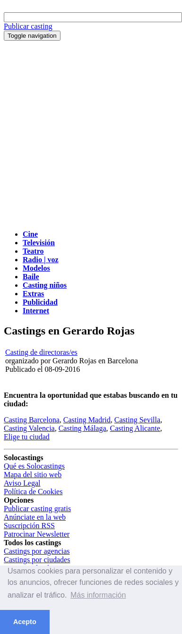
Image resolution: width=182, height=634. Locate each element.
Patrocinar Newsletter (36, 534)
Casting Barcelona (32, 420)
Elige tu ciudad (27, 437)
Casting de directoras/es (41, 352)
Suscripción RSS (29, 526)
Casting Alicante (135, 428)
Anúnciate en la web (35, 517)
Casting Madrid (87, 420)
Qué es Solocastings (34, 466)
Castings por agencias (37, 551)
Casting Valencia (29, 428)
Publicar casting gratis (37, 509)
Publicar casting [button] (28, 26)
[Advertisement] (88, 134)
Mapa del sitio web (32, 475)
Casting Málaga (82, 428)
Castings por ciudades (37, 560)
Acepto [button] (24, 621)
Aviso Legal (22, 483)
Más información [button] (98, 595)
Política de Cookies (33, 492)
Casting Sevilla (137, 420)
